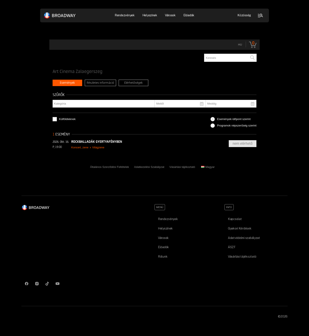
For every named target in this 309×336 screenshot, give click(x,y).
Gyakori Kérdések (239, 228)
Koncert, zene (79, 147)
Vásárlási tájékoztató (182, 167)
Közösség (244, 15)
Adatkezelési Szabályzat (149, 167)
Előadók (188, 15)
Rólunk (162, 256)
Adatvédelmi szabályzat (244, 238)
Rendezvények (125, 15)
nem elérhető (243, 144)
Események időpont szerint (233, 119)
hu (240, 44)
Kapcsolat (235, 219)
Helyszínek (149, 15)
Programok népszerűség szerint (236, 125)
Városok (170, 15)
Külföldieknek (67, 119)
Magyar (208, 167)
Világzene (98, 147)
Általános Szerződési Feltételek (109, 167)
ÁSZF (232, 247)
